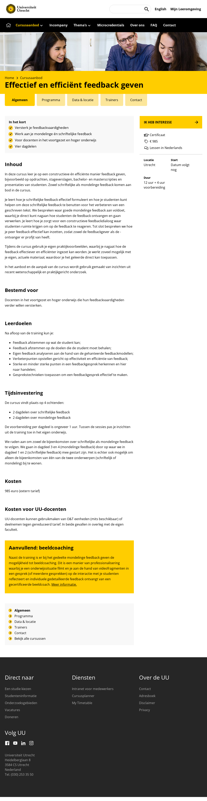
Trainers (20, 627)
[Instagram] (31, 743)
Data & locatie (25, 621)
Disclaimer (147, 703)
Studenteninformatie (21, 696)
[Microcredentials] (110, 25)
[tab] (20, 100)
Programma (23, 616)
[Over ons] (137, 25)
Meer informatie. (64, 584)
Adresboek (147, 696)
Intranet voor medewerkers (93, 689)
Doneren (11, 717)
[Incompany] (58, 25)
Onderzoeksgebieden (21, 703)
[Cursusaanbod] (29, 25)
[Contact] (169, 25)
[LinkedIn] (23, 743)
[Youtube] (15, 743)
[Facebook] (7, 743)
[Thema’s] (82, 25)
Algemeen (22, 610)
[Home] (8, 25)
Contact (20, 633)
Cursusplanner (83, 696)
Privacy (144, 710)
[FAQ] (154, 25)
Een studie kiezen (18, 689)
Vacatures (12, 710)
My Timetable (82, 703)
